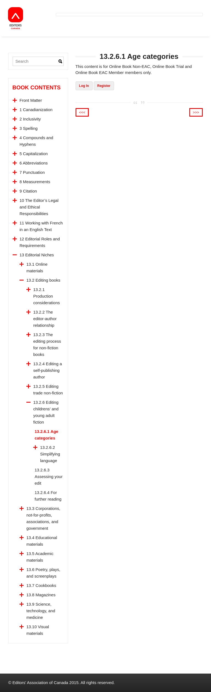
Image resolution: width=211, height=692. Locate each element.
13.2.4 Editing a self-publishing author (47, 370)
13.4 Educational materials (41, 541)
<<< (82, 112)
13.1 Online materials (37, 267)
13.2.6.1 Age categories (46, 434)
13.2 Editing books (43, 280)
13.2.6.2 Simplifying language (50, 454)
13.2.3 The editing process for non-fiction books (47, 344)
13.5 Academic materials (39, 556)
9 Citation (28, 191)
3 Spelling (29, 128)
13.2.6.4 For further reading (48, 495)
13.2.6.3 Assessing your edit (49, 476)
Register (103, 86)
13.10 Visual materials (37, 630)
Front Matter (31, 100)
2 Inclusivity (30, 119)
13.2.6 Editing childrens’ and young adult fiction (46, 412)
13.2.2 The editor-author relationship (45, 319)
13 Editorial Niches (37, 254)
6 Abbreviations (34, 163)
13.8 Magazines (40, 594)
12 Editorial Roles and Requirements (40, 242)
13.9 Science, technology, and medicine (40, 611)
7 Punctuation (32, 172)
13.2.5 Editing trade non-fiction (48, 389)
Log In (84, 86)
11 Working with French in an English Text (41, 226)
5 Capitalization (34, 153)
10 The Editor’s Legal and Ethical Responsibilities (39, 207)
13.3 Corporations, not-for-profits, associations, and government (43, 518)
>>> (196, 112)
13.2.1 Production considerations (46, 296)
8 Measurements (35, 181)
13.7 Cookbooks (41, 585)
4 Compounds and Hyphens (36, 141)
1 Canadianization (36, 109)
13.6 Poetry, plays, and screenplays (43, 572)
